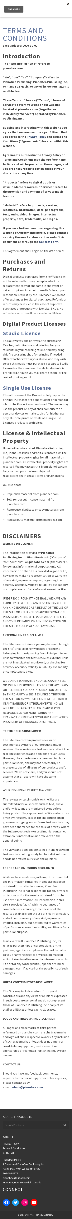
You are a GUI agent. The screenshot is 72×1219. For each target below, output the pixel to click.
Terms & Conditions (14, 1148)
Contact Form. (49, 242)
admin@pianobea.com (27, 1087)
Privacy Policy (36, 137)
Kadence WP (48, 1214)
